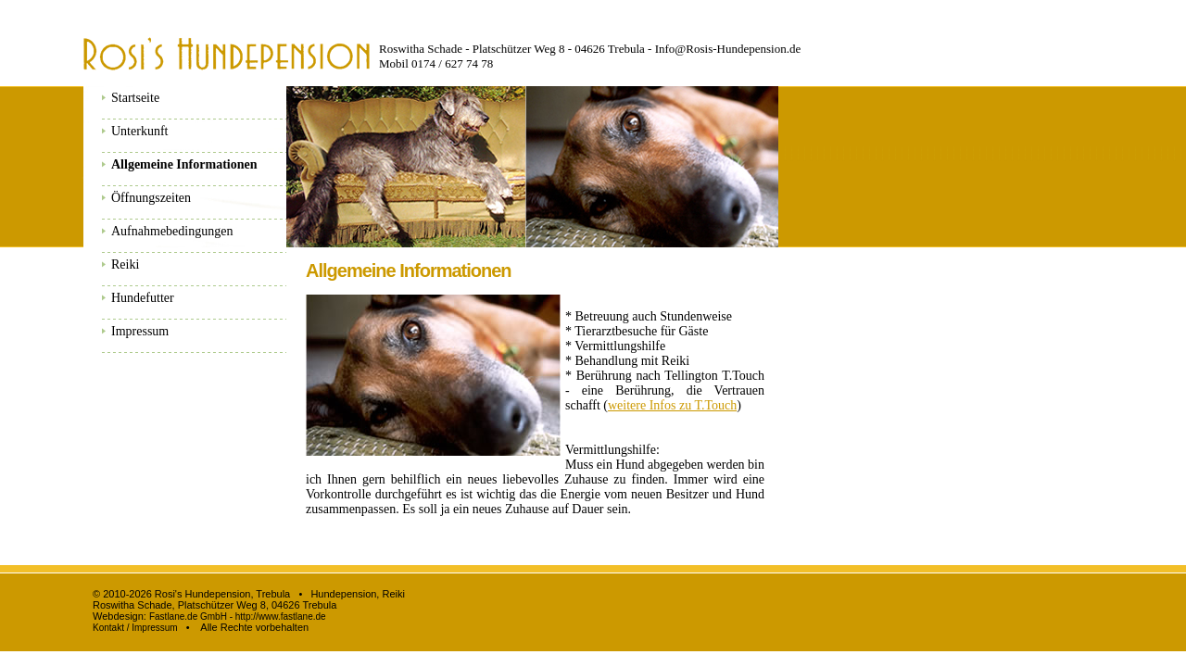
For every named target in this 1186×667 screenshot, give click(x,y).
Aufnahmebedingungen (172, 231)
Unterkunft (139, 131)
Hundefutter (142, 298)
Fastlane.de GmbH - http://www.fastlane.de (237, 616)
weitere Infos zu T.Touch (672, 405)
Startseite (135, 98)
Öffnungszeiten (151, 198)
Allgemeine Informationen (184, 164)
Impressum (140, 331)
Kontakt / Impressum (135, 628)
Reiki (125, 264)
